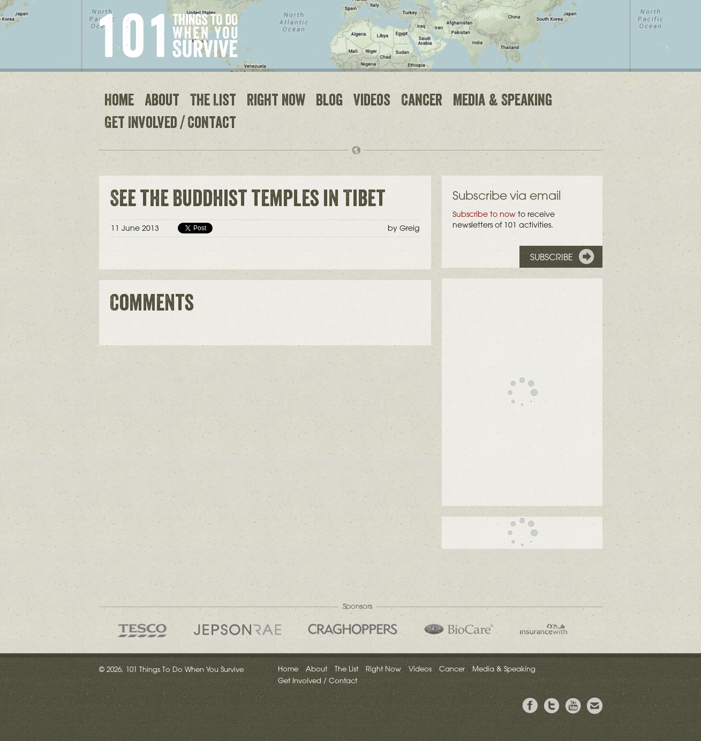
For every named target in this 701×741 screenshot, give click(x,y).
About (162, 102)
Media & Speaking (502, 102)
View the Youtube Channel (573, 706)
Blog (329, 102)
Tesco (142, 630)
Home (119, 102)
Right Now (276, 102)
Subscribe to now (484, 214)
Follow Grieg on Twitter (552, 706)
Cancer (421, 102)
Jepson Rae (237, 629)
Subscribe (551, 257)
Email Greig (594, 706)
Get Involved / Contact (170, 124)
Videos (371, 102)
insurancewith (543, 629)
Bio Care (458, 629)
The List (213, 102)
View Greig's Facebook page (530, 706)
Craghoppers (352, 629)
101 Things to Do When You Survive (168, 35)
